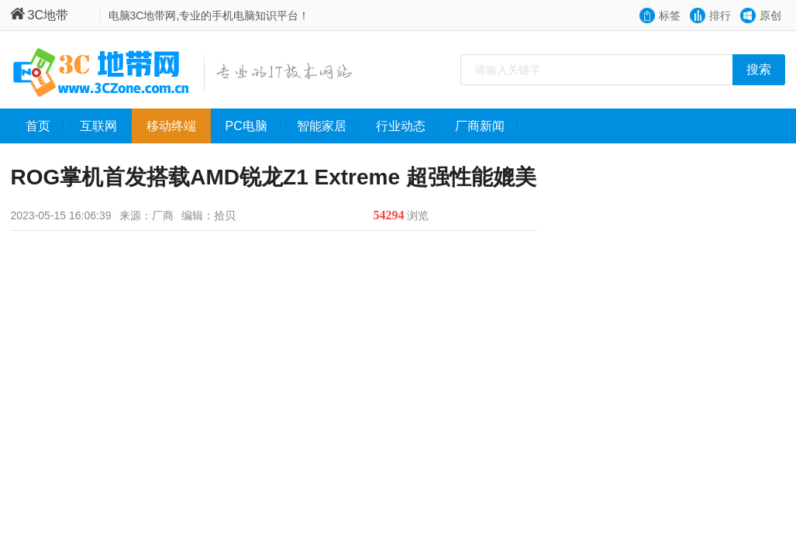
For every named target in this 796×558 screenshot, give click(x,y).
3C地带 (39, 15)
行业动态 (408, 126)
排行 (720, 15)
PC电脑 (254, 126)
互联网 (106, 126)
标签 (670, 15)
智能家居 (329, 126)
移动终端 (178, 126)
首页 (45, 126)
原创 (770, 15)
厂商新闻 (487, 126)
